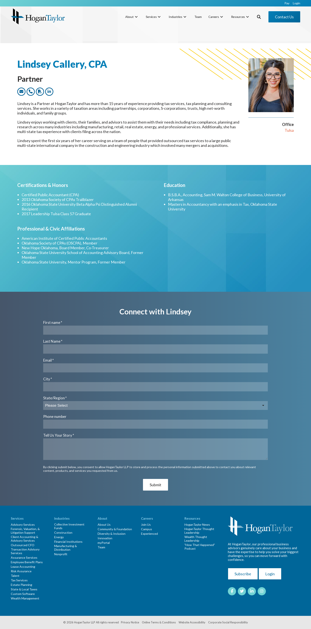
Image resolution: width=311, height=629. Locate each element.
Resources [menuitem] (238, 17)
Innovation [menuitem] (105, 538)
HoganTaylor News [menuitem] (197, 524)
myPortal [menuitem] (104, 542)
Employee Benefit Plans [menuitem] (27, 562)
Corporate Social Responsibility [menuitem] (228, 622)
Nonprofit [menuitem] (60, 554)
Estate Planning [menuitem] (21, 585)
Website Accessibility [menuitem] (192, 622)
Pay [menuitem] (286, 3)
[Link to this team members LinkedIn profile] (49, 92)
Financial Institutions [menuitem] (68, 541)
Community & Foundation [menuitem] (115, 529)
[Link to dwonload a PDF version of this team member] (40, 92)
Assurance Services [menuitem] (24, 557)
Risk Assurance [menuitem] (21, 571)
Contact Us (284, 16)
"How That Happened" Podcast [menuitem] (199, 546)
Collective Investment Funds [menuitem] (69, 526)
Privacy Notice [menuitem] (130, 622)
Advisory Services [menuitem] (23, 524)
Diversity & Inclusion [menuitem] (111, 533)
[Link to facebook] (232, 591)
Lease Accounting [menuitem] (23, 566)
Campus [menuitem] (146, 529)
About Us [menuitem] (104, 524)
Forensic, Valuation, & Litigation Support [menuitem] (25, 530)
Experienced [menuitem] (149, 533)
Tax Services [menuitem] (19, 580)
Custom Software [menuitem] (23, 594)
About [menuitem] (129, 17)
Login (270, 573)
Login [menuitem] (296, 3)
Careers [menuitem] (213, 17)
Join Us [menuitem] (146, 524)
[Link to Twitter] (242, 591)
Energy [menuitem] (59, 537)
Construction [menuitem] (63, 532)
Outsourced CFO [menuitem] (22, 545)
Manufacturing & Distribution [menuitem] (65, 547)
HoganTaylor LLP (84, 622)
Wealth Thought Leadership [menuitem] (195, 538)
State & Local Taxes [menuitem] (24, 589)
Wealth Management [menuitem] (25, 598)
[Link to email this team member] (21, 92)
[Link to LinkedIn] (252, 591)
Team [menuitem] (198, 17)
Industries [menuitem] (175, 17)
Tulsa (289, 130)
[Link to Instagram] (262, 591)
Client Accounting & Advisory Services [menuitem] (24, 538)
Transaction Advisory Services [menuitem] (25, 551)
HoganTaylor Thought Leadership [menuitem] (199, 530)
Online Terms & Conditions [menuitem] (159, 622)
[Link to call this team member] (31, 92)
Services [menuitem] (151, 17)
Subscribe (243, 573)
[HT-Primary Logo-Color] (38, 16)
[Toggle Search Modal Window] (259, 16)
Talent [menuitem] (15, 575)
